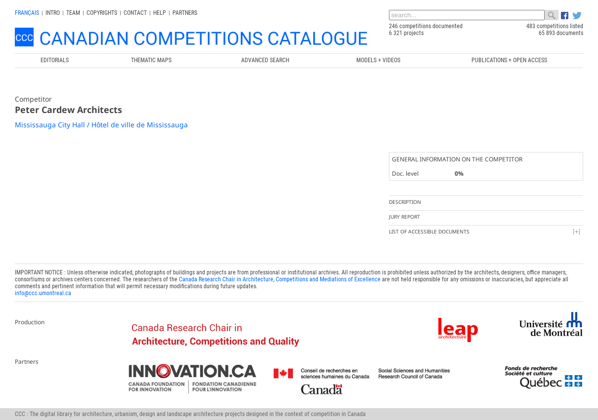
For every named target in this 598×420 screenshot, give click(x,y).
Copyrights (101, 12)
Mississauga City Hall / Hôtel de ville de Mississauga (101, 124)
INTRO (52, 12)
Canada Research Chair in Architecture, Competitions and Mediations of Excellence (280, 279)
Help (159, 12)
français (27, 12)
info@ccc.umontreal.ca (43, 293)
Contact (135, 12)
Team (73, 12)
